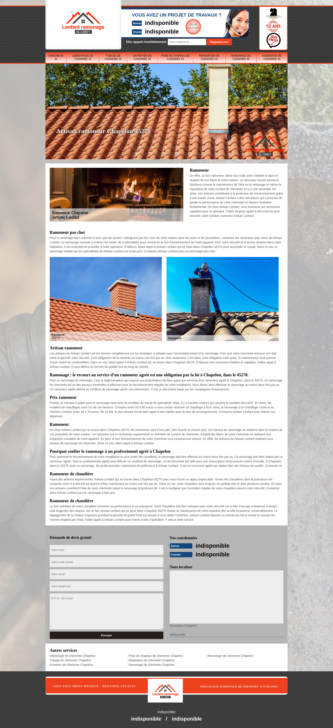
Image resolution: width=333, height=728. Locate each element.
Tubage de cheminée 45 (113, 57)
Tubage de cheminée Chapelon (70, 660)
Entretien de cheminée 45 (142, 57)
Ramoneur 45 (55, 57)
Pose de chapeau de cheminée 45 (175, 57)
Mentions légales (119, 685)
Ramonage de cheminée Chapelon (151, 664)
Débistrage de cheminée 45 (82, 57)
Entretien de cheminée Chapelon (71, 664)
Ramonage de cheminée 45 (240, 57)
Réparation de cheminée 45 (209, 57)
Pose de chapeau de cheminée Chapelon (155, 655)
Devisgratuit (186, 26)
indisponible (154, 22)
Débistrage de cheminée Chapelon (73, 655)
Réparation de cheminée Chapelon (151, 660)
